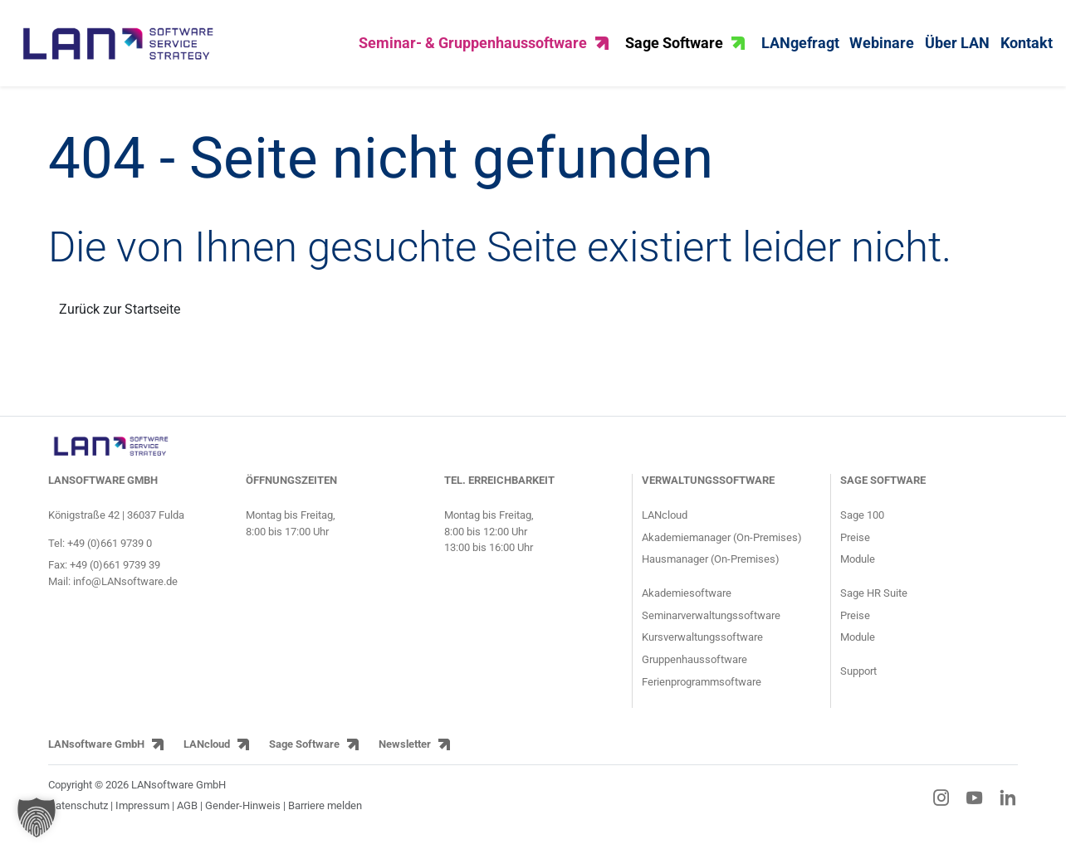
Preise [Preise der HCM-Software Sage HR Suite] (855, 626)
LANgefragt (800, 49)
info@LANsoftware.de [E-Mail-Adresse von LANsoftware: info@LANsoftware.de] (125, 593)
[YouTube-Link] (975, 808)
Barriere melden (325, 816)
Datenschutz (78, 816)
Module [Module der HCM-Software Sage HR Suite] (857, 648)
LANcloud (206, 755)
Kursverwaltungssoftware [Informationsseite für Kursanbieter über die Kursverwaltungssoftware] (702, 648)
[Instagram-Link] (941, 808)
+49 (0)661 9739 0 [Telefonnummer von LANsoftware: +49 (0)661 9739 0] (109, 554)
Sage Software (685, 49)
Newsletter (405, 755)
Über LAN (957, 49)
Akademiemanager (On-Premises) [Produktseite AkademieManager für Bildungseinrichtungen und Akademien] (722, 548)
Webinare (881, 49)
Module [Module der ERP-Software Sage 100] (857, 570)
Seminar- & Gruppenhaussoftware (484, 49)
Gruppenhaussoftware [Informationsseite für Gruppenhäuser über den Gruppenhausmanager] (694, 671)
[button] (36, 817)
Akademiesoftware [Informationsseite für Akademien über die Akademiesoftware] (686, 604)
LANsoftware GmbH (96, 755)
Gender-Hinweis (244, 816)
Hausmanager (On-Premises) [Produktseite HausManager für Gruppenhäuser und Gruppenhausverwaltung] (711, 570)
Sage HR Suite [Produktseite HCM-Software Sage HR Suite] (873, 604)
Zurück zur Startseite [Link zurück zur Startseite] (119, 320)
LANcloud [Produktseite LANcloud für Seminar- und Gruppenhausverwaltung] (664, 526)
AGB (187, 816)
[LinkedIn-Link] (1008, 808)
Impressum (142, 816)
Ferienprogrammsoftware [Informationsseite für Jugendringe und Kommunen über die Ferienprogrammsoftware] (701, 692)
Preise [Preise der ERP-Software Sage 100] (855, 548)
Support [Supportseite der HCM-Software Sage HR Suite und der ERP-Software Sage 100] (858, 682)
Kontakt (1026, 49)
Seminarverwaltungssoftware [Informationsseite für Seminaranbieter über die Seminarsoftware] (711, 626)
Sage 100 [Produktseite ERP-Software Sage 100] (862, 526)
